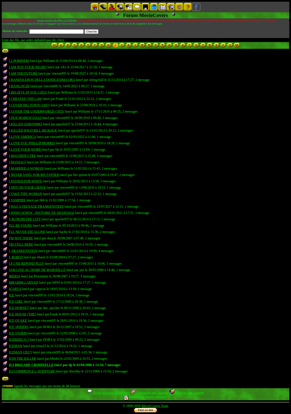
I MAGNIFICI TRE (22, 156)
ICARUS (15, 289)
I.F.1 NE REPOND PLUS (26, 263)
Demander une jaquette (149, 393)
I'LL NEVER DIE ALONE (27, 232)
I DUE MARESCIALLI (25, 118)
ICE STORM (18, 333)
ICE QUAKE (18, 320)
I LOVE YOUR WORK (25, 149)
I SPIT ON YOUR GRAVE (27, 187)
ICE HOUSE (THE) (22, 314)
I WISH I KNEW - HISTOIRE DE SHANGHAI (41, 213)
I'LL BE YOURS (20, 225)
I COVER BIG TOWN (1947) (29, 105)
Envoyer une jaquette (186, 393)
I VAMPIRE (17, 200)
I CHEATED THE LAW (25, 99)
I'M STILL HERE (21, 244)
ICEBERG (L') (19, 339)
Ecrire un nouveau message (108, 393)
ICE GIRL (16, 301)
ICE (11, 295)
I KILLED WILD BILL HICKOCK (33, 130)
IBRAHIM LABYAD (23, 282)
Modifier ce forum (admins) (145, 396)
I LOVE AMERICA (22, 137)
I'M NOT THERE (21, 238)
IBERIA (14, 276)
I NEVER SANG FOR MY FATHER (34, 175)
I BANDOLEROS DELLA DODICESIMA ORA (42, 80)
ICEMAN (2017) (20, 352)
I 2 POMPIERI (19, 61)
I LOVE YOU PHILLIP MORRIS (32, 143)
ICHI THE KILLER (22, 358)
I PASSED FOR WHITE (25, 181)
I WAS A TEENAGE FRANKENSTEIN (36, 206)
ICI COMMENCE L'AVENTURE (32, 371)
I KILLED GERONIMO (25, 124)
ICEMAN (15, 346)
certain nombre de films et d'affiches (57, 20)
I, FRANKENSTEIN (23, 251)
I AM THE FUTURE (23, 73)
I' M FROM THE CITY (25, 219)
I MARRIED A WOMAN (26, 168)
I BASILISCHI (19, 86)
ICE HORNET (19, 308)
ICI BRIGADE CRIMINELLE (31, 365)
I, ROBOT (16, 257)
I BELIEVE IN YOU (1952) (28, 92)
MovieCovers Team (155, 406)
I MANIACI (17, 162)
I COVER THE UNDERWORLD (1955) (36, 111)
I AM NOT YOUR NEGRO (28, 67)
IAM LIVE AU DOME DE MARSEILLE (37, 270)
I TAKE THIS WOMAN (25, 194)
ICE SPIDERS (19, 327)
